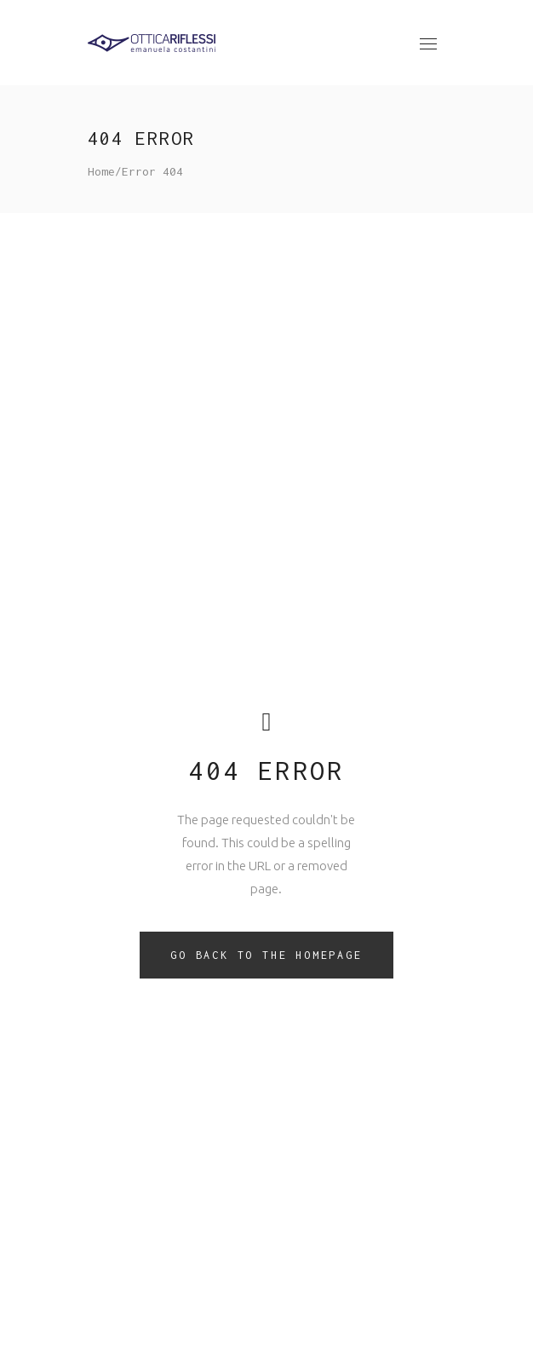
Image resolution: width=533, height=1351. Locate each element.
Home (101, 171)
